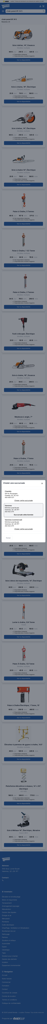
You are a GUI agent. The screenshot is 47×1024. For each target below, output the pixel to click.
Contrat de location (9, 996)
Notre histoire (7, 979)
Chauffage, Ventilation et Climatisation (15, 928)
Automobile (6, 944)
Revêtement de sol (8, 931)
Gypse (4, 947)
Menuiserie (6, 919)
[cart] (43, 6)
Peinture (5, 937)
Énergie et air (6, 915)
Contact (5, 989)
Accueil (4, 975)
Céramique (6, 950)
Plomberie (5, 922)
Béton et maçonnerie (9, 900)
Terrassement (7, 903)
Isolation (5, 962)
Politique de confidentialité (11, 1003)
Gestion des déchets (9, 959)
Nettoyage (6, 934)
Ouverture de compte (9, 993)
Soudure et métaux (9, 940)
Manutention (6, 909)
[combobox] (25, 11)
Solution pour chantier (10, 956)
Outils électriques (8, 925)
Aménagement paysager (10, 906)
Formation (5, 986)
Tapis (4, 953)
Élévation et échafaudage (11, 897)
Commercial (6, 982)
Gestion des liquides (9, 912)
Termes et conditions (9, 1000)
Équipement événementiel (11, 965)
